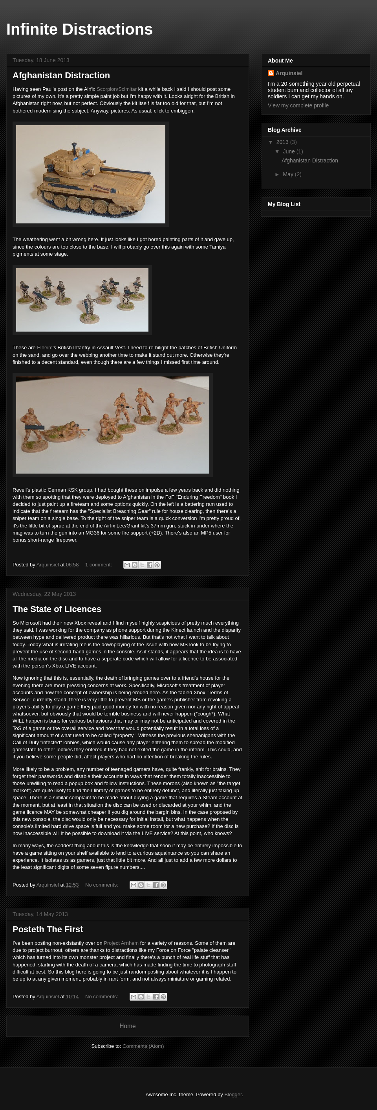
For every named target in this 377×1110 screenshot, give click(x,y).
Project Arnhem (121, 943)
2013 (283, 142)
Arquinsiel (289, 73)
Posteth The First (48, 929)
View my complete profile (298, 105)
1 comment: (99, 565)
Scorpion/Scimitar (117, 89)
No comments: (102, 885)
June (289, 151)
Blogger (233, 1094)
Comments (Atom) (143, 1046)
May (289, 174)
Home (127, 1026)
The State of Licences (57, 609)
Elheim (45, 347)
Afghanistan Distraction (61, 75)
